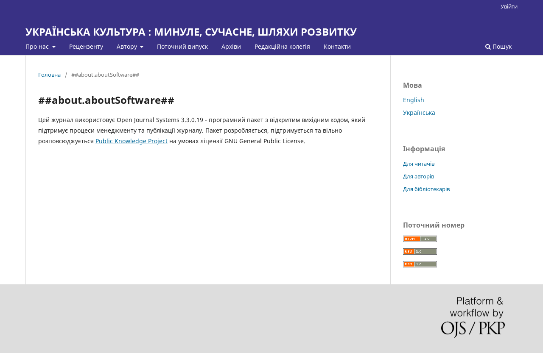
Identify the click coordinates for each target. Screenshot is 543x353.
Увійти (509, 6)
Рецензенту (86, 46)
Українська (419, 112)
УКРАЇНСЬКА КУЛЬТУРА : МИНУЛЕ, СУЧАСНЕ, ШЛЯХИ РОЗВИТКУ (191, 32)
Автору (128, 46)
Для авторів (418, 176)
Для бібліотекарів (426, 189)
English (413, 100)
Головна (49, 74)
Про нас (37, 46)
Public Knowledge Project (131, 141)
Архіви (231, 46)
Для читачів (418, 163)
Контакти (337, 46)
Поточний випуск (182, 46)
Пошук (498, 46)
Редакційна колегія (282, 46)
